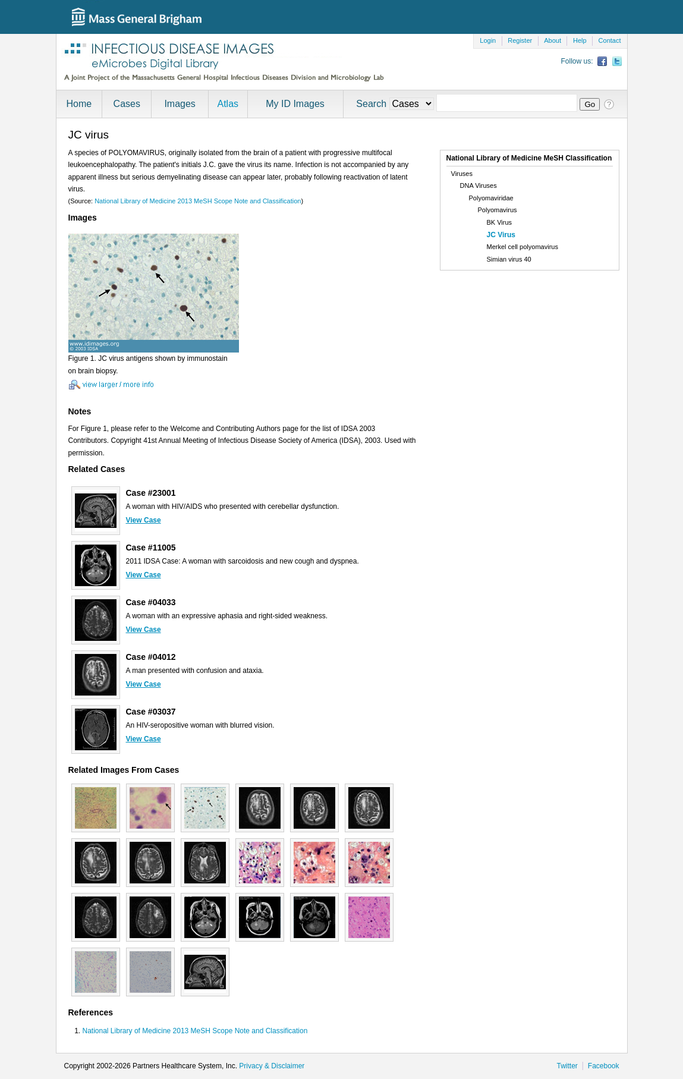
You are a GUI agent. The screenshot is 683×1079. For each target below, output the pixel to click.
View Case (143, 520)
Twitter (566, 1066)
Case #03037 (151, 711)
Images (179, 104)
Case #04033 (151, 602)
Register (520, 40)
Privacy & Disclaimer (271, 1066)
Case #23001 (151, 493)
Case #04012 (151, 657)
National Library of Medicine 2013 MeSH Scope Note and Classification (198, 201)
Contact (610, 40)
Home (79, 104)
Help (580, 40)
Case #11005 (151, 547)
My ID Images (295, 104)
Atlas (227, 104)
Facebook (603, 1066)
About (552, 40)
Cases (127, 104)
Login (488, 40)
